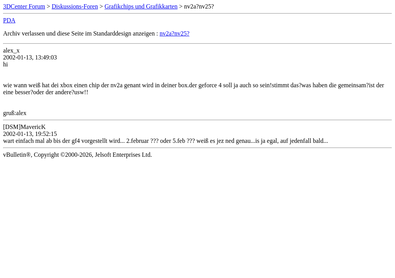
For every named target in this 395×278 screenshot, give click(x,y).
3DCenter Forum (24, 6)
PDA (9, 20)
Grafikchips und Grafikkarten (141, 6)
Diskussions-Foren (75, 6)
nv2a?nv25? (174, 33)
